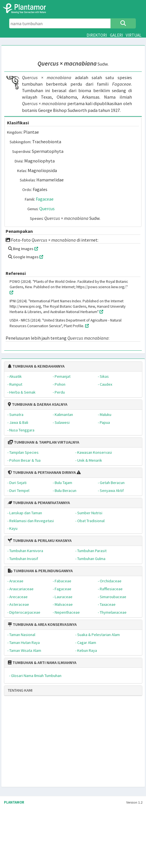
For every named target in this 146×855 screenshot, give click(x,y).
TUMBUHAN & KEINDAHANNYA (36, 366)
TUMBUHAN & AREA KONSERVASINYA (42, 624)
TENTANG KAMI (20, 690)
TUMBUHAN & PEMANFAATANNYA (39, 502)
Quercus (47, 208)
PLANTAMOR (14, 802)
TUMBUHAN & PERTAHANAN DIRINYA (42, 472)
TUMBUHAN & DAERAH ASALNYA (37, 404)
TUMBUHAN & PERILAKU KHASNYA (40, 540)
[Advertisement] (53, 743)
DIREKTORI (97, 35)
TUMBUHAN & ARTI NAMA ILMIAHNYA (42, 662)
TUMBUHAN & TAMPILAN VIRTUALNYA (43, 442)
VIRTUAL (133, 35)
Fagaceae (45, 199)
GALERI (116, 35)
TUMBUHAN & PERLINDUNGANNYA (40, 570)
